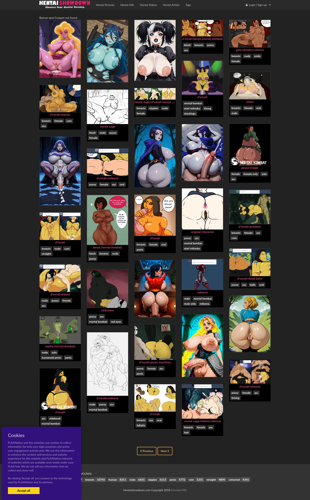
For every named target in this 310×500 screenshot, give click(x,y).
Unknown (107, 310)
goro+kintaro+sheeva (250, 50)
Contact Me (179, 490)
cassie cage (107, 126)
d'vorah (202, 97)
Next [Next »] (165, 451)
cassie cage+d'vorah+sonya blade (156, 102)
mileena (202, 292)
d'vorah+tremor (60, 114)
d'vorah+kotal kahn (249, 278)
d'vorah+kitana (60, 294)
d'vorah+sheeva (249, 386)
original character (202, 232)
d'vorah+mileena (107, 178)
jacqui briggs (249, 167)
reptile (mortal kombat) (60, 346)
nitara (250, 101)
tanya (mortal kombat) (107, 247)
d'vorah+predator (250, 226)
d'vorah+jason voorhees (155, 362)
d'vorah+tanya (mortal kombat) (202, 38)
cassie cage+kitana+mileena (202, 421)
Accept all (23, 490)
